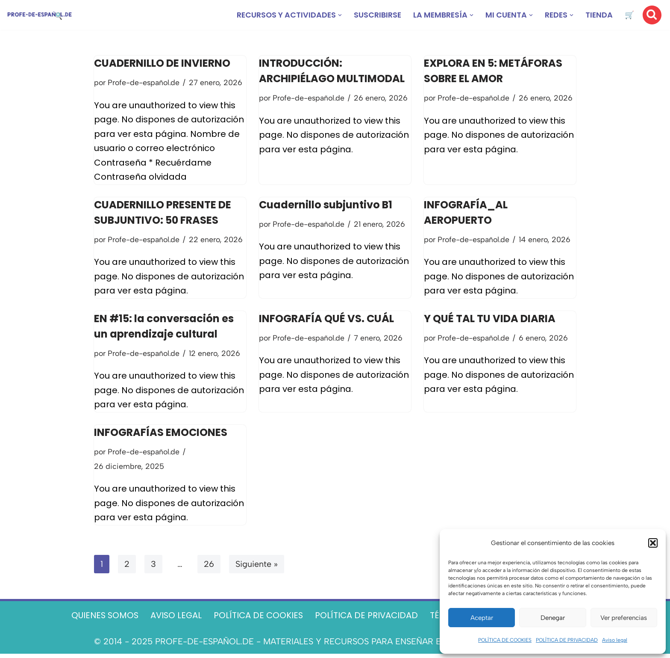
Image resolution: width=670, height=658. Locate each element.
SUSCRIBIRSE (375, 15)
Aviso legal (614, 640)
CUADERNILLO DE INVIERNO (162, 63)
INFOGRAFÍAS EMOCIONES (160, 435)
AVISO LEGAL (173, 619)
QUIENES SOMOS (100, 619)
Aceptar (481, 618)
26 (209, 568)
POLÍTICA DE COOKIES (505, 640)
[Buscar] (652, 15)
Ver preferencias (623, 618)
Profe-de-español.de (145, 82)
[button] (653, 543)
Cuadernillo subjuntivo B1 (325, 206)
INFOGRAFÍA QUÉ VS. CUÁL (326, 321)
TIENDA (599, 15)
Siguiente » (256, 568)
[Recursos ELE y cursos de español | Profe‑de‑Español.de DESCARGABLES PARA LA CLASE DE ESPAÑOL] (39, 15)
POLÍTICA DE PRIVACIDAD (567, 640)
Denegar (553, 618)
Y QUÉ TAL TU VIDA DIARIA (489, 321)
